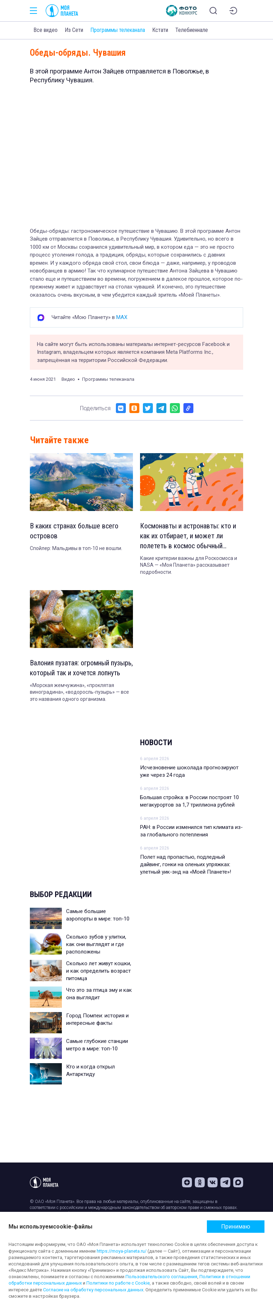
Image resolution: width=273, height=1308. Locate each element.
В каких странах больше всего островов (74, 531)
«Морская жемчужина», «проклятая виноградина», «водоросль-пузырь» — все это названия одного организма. (79, 692)
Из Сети (74, 30)
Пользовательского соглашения (161, 1276)
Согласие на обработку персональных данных (93, 1289)
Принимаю (235, 1226)
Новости (156, 742)
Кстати (160, 30)
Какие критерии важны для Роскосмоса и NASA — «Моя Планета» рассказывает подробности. (188, 565)
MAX (121, 317)
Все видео (45, 30)
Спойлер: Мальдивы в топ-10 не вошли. (76, 548)
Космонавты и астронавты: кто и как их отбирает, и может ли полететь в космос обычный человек (188, 536)
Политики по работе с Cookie (118, 1283)
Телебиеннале (191, 30)
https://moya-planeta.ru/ (121, 1251)
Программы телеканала (117, 30)
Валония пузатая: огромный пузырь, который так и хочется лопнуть (81, 668)
